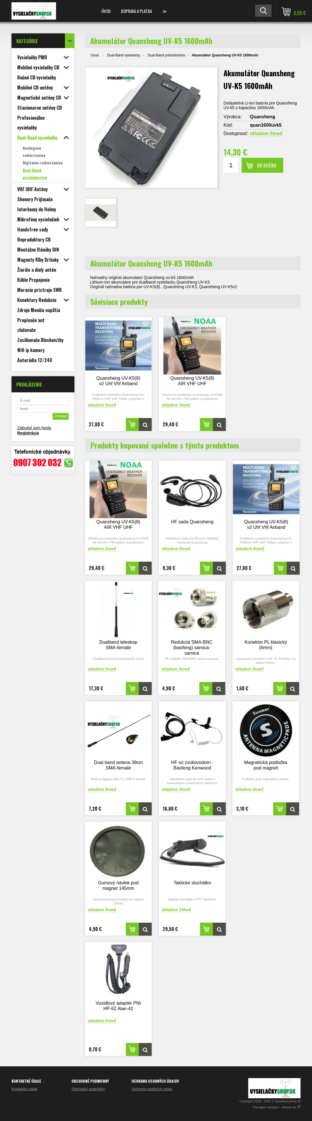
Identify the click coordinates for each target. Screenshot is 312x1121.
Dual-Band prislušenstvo (166, 55)
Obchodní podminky (88, 1089)
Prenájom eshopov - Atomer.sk (277, 1107)
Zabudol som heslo (34, 427)
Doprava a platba (136, 11)
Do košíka (266, 165)
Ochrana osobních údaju (152, 1089)
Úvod (106, 11)
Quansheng (262, 116)
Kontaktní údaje (24, 1089)
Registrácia (28, 433)
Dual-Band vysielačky (123, 55)
